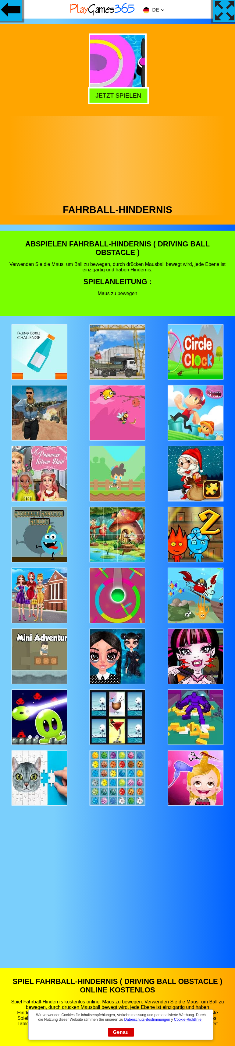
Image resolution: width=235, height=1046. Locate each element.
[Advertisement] (118, 158)
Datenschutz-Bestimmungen (147, 1019)
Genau (121, 1032)
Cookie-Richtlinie (188, 1019)
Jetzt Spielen (117, 94)
